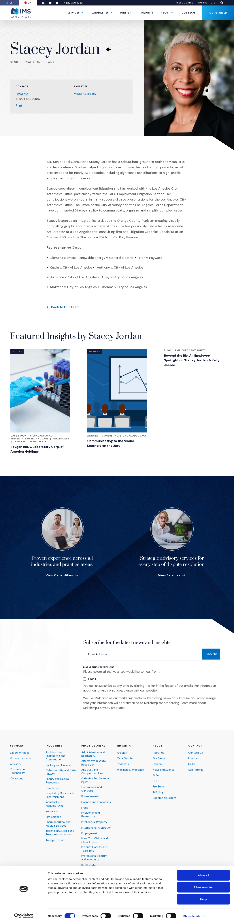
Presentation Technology (29, 438)
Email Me (22, 94)
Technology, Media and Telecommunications (60, 832)
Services (73, 12)
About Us (159, 752)
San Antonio (195, 769)
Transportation (55, 840)
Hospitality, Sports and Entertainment (60, 795)
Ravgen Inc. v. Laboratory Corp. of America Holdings (37, 449)
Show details (191, 910)
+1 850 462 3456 (28, 99)
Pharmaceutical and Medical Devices (58, 823)
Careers (158, 764)
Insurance (52, 811)
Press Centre (184, 2)
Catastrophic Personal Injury (95, 780)
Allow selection (203, 882)
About (165, 12)
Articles (122, 752)
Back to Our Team (65, 307)
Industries (54, 745)
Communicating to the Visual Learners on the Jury (110, 443)
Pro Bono (158, 786)
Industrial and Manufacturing (55, 803)
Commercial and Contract (91, 788)
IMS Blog (158, 792)
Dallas (192, 764)
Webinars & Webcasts (131, 769)
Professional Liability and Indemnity (94, 857)
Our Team (188, 12)
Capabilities (100, 12)
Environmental (90, 796)
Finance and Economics (96, 802)
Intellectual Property (30, 441)
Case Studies (125, 758)
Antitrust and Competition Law (92, 771)
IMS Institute (206, 2)
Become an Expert (164, 798)
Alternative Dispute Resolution (93, 762)
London (193, 758)
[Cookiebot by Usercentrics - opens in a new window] (24, 911)
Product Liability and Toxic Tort (94, 849)
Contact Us (195, 752)
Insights (147, 12)
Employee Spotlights (190, 350)
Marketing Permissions (98, 667)
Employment (89, 833)
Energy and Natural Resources (57, 780)
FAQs (156, 775)
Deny (203, 894)
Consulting (110, 435)
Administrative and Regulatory (93, 753)
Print (19, 105)
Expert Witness (20, 752)
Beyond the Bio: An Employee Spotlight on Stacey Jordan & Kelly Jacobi (192, 360)
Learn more (189, 703)
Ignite (124, 12)
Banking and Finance (58, 765)
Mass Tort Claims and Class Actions (95, 840)
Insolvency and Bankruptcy (90, 814)
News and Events (163, 769)
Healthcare (60, 438)
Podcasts (123, 764)
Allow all (203, 870)
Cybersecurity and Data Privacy (61, 771)
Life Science (53, 817)
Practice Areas (93, 745)
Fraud (84, 807)
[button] (221, 2)
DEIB (155, 781)
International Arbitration (96, 827)
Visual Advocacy (85, 94)
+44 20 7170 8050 (73, 2)
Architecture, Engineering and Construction (55, 755)
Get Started (218, 12)
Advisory (15, 764)
